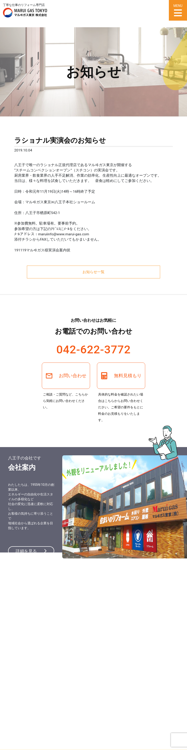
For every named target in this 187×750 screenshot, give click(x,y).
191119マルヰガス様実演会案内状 (42, 250)
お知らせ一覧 (93, 272)
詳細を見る (31, 551)
